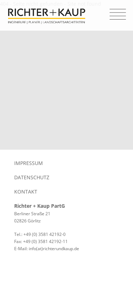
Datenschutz (31, 177)
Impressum (28, 163)
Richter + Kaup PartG (39, 205)
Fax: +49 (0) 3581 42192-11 (41, 241)
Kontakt (25, 191)
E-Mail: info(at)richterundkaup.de (46, 249)
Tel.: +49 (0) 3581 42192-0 (40, 234)
